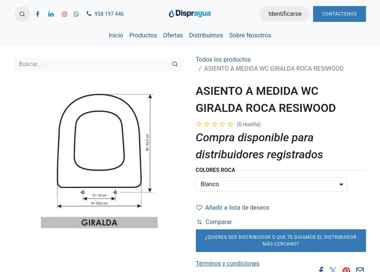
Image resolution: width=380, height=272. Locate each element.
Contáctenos (339, 14)
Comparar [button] (214, 222)
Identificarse (285, 13)
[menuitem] (116, 35)
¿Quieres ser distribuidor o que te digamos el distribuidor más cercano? (281, 241)
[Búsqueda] (175, 64)
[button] (22, 14)
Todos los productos (223, 59)
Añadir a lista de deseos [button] (233, 207)
